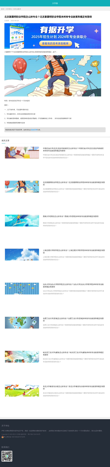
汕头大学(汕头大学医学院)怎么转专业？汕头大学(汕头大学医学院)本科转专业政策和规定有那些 (73, 285)
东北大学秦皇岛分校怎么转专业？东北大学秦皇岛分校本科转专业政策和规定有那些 (74, 388)
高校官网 (34, 130)
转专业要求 (17, 9)
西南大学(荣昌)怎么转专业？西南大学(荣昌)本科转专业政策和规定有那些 (71, 216)
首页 (2, 9)
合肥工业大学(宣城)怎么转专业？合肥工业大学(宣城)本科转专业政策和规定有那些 (73, 320)
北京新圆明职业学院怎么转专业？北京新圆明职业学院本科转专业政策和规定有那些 (74, 183)
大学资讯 (9, 9)
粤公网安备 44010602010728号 (14, 437)
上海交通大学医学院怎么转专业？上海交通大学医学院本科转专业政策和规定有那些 (74, 251)
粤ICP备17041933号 (34, 434)
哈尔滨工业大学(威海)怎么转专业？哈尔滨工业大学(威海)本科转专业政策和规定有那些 (73, 354)
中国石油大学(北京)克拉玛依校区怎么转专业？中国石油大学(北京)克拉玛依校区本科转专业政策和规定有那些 (73, 149)
